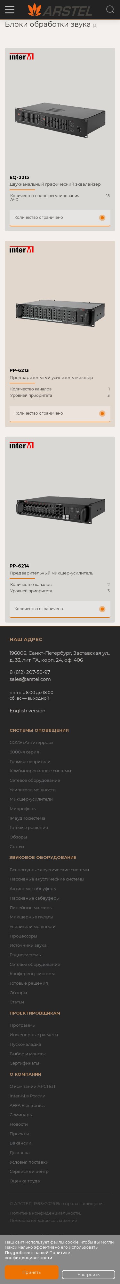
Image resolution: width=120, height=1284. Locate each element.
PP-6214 (19, 566)
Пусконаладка (25, 1044)
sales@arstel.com (30, 679)
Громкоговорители (30, 761)
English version (27, 711)
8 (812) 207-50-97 (30, 672)
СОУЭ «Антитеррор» (31, 742)
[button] (9, 9)
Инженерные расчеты (34, 1034)
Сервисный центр (29, 1171)
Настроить (88, 1274)
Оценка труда (25, 1180)
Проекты (19, 1133)
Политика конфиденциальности (45, 1213)
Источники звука (28, 945)
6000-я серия (24, 751)
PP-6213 (19, 370)
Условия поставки (29, 1162)
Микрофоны (23, 808)
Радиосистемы (26, 954)
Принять (31, 1272)
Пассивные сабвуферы (35, 898)
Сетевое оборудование (35, 780)
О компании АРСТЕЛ (32, 1086)
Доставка (20, 1152)
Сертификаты (24, 1063)
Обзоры (18, 836)
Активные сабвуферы (33, 888)
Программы (23, 1025)
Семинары (21, 1114)
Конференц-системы (32, 973)
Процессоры (23, 935)
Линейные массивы (31, 907)
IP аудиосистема (27, 818)
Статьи (17, 846)
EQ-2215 (19, 177)
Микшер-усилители (31, 799)
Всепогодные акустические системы (49, 869)
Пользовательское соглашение (43, 1220)
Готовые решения (29, 827)
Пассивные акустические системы (47, 878)
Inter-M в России (27, 1095)
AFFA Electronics (27, 1105)
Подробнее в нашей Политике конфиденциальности (37, 1255)
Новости (19, 1124)
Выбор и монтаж (28, 1053)
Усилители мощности (33, 789)
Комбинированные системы (40, 770)
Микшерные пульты (31, 916)
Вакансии (20, 1142)
